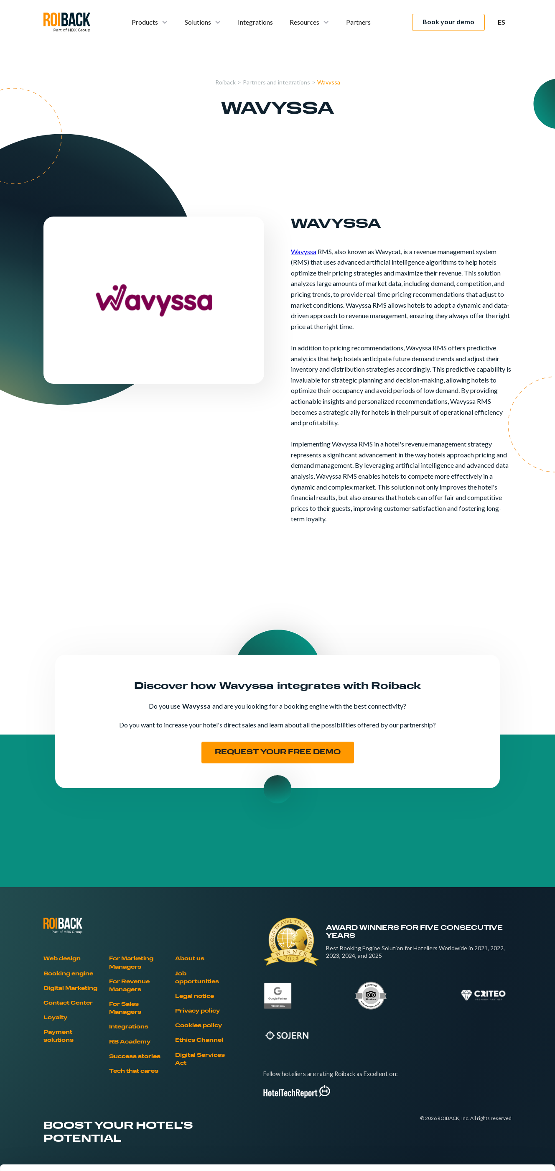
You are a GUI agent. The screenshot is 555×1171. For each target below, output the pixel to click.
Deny (485, 1116)
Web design (62, 959)
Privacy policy (197, 1011)
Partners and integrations (276, 82)
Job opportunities (197, 978)
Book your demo (448, 22)
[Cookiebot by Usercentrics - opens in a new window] (54, 1154)
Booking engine (68, 974)
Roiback (225, 82)
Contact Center (68, 1003)
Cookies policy (198, 1025)
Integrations (255, 22)
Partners (358, 22)
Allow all (485, 1061)
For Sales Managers (125, 1008)
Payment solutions (58, 1036)
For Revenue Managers (129, 986)
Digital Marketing (70, 988)
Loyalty (55, 1017)
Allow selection (485, 1088)
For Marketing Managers (131, 963)
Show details (438, 1154)
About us (189, 959)
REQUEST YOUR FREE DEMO (278, 752)
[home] (66, 22)
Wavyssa (328, 82)
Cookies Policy (159, 1109)
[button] (149, 22)
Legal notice (194, 996)
